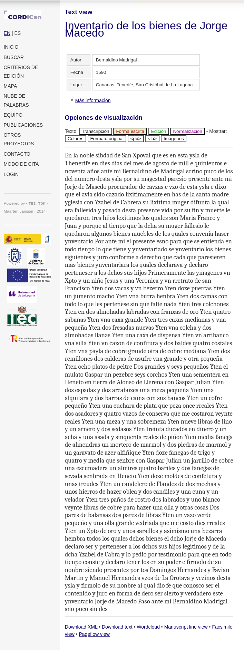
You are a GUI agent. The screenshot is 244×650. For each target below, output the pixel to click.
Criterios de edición (21, 72)
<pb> (135, 138)
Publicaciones (23, 125)
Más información (93, 100)
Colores (76, 138)
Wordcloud (148, 627)
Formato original (107, 138)
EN (7, 33)
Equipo (13, 115)
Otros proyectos (19, 139)
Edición (158, 131)
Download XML (81, 627)
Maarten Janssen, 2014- (25, 211)
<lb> (152, 138)
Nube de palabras (16, 100)
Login (11, 174)
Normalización (187, 131)
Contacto (17, 154)
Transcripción (95, 131)
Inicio (11, 47)
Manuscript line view (186, 627)
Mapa (10, 86)
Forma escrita (130, 131)
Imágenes (174, 138)
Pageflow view (94, 634)
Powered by (26, 203)
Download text (117, 627)
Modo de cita (21, 164)
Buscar (14, 57)
